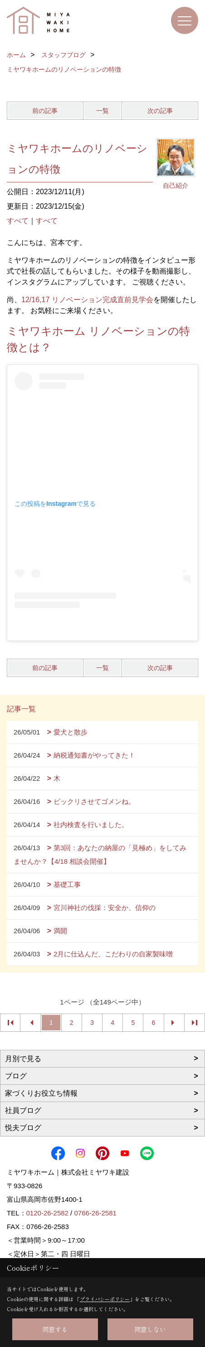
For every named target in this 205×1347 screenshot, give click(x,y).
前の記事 (45, 110)
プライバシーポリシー (105, 1299)
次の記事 (160, 110)
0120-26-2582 (47, 1213)
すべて (18, 221)
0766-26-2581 (95, 1213)
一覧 (102, 110)
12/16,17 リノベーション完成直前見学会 (87, 300)
